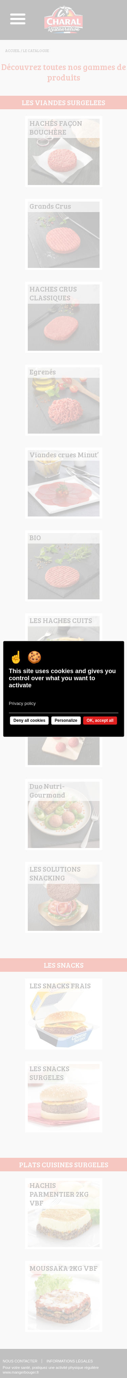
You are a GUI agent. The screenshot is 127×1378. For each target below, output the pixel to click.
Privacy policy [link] (22, 703)
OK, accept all (100, 720)
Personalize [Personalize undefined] (66, 720)
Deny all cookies (29, 720)
